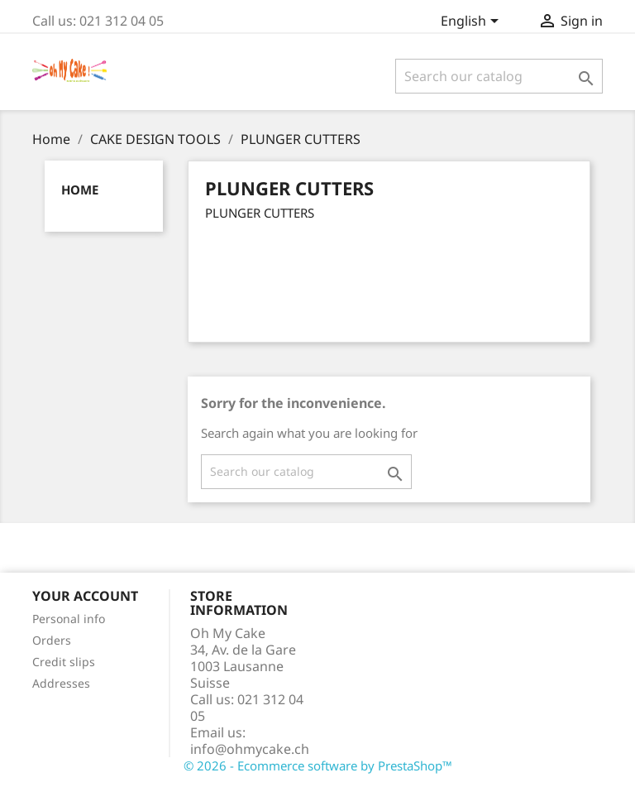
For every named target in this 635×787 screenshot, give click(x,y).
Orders (51, 640)
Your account (85, 596)
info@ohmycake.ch (249, 749)
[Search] (499, 76)
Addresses (61, 683)
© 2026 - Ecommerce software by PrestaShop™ (318, 765)
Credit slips (63, 661)
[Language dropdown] (472, 22)
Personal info (68, 618)
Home (79, 189)
